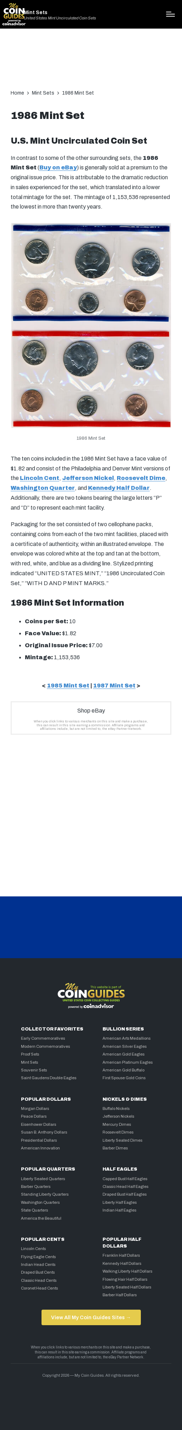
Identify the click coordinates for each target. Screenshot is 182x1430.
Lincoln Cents (33, 1248)
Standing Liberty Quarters (44, 1194)
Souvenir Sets (34, 1070)
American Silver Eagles (125, 1046)
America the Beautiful (41, 1218)
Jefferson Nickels (118, 1116)
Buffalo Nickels (116, 1108)
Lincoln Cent (39, 478)
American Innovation (40, 1148)
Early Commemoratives (43, 1038)
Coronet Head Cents (39, 1288)
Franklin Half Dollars (121, 1255)
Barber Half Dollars (120, 1295)
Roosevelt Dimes (118, 1132)
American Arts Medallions (126, 1038)
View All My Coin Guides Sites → (91, 1317)
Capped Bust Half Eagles (125, 1179)
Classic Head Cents (38, 1280)
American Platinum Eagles (128, 1062)
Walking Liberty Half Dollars (127, 1271)
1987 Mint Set (114, 686)
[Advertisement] (91, 62)
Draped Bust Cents (38, 1272)
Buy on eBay (58, 167)
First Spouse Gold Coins (124, 1078)
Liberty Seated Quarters (43, 1179)
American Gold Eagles (123, 1054)
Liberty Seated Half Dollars (127, 1287)
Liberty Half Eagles (120, 1202)
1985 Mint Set (68, 686)
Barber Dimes (115, 1148)
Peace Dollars (33, 1116)
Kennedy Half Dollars (122, 1263)
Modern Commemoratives (45, 1046)
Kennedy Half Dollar (119, 488)
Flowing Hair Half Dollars (125, 1279)
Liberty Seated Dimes (122, 1140)
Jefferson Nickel (88, 478)
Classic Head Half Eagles (125, 1186)
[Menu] (170, 14)
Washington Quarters (40, 1202)
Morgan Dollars (35, 1108)
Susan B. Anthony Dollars (44, 1132)
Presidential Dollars (39, 1140)
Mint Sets (36, 12)
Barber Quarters (35, 1186)
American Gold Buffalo (123, 1070)
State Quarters (34, 1210)
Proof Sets (30, 1054)
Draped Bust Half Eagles (125, 1194)
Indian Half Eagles (119, 1210)
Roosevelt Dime (141, 478)
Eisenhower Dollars (38, 1124)
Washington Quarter (43, 488)
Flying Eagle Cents (38, 1257)
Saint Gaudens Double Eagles (48, 1078)
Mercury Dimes (117, 1124)
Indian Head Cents (38, 1264)
